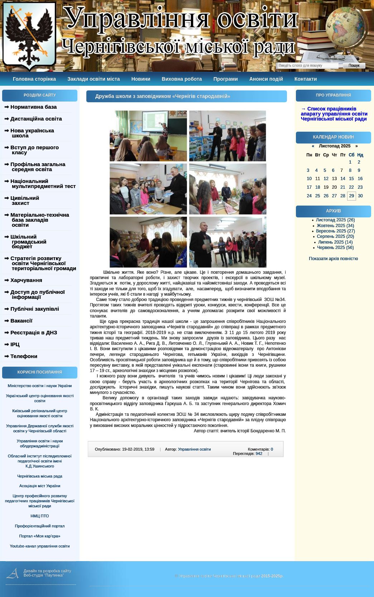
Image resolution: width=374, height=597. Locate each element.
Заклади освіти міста (93, 79)
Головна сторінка (34, 79)
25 (317, 195)
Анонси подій (266, 79)
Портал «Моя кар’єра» (40, 536)
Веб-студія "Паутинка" (44, 575)
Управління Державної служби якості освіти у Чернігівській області (39, 428)
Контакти (305, 79)
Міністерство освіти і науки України (40, 386)
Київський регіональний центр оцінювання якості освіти (40, 413)
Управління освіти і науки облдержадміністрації (40, 443)
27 (334, 195)
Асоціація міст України (39, 486)
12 (325, 178)
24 (309, 195)
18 (317, 187)
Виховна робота (182, 79)
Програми (226, 79)
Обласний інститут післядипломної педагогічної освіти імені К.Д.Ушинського (40, 461)
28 (342, 195)
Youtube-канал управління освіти (40, 546)
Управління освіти (194, 449)
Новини (140, 79)
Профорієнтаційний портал (39, 526)
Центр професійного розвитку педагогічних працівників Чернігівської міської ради (40, 501)
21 (342, 187)
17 (309, 187)
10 (309, 178)
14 (342, 178)
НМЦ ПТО (40, 516)
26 (325, 195)
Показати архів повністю (333, 258)
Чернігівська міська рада (39, 476)
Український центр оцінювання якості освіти (40, 398)
